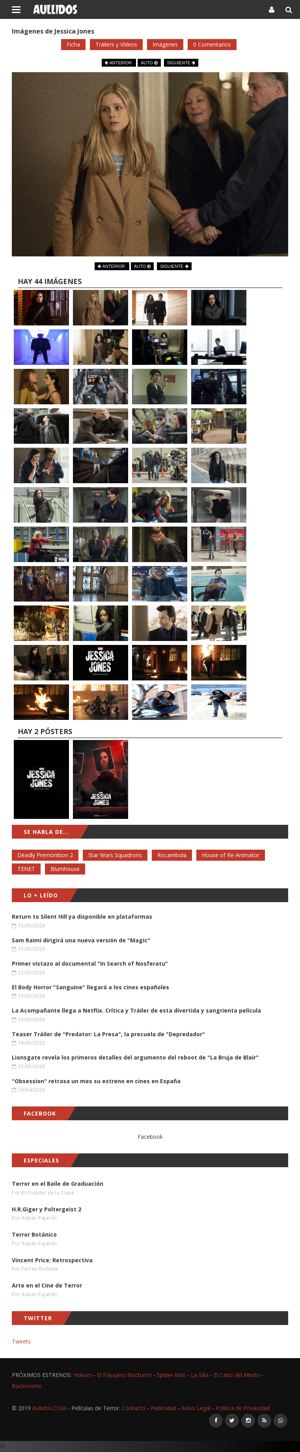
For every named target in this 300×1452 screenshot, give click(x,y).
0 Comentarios (212, 44)
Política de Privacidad (243, 1408)
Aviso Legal (196, 1408)
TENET (26, 869)
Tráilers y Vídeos (116, 44)
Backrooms (26, 1386)
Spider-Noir (171, 1375)
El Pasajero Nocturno (124, 1375)
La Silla (200, 1375)
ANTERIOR (119, 62)
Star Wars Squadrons (115, 855)
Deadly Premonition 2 (45, 855)
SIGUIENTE (181, 62)
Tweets (21, 1341)
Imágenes (165, 44)
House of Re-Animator (230, 855)
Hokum (82, 1375)
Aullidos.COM (49, 1408)
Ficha (73, 44)
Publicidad (163, 1408)
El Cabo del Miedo (237, 1375)
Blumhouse (65, 869)
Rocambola (171, 855)
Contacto (133, 1408)
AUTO (149, 62)
